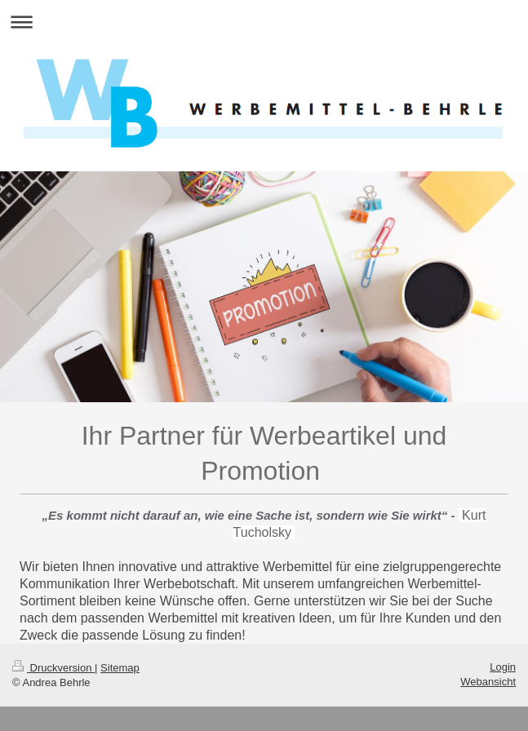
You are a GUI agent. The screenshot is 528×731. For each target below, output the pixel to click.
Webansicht (488, 682)
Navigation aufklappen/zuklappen (264, 21)
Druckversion (53, 668)
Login (503, 667)
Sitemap (120, 668)
